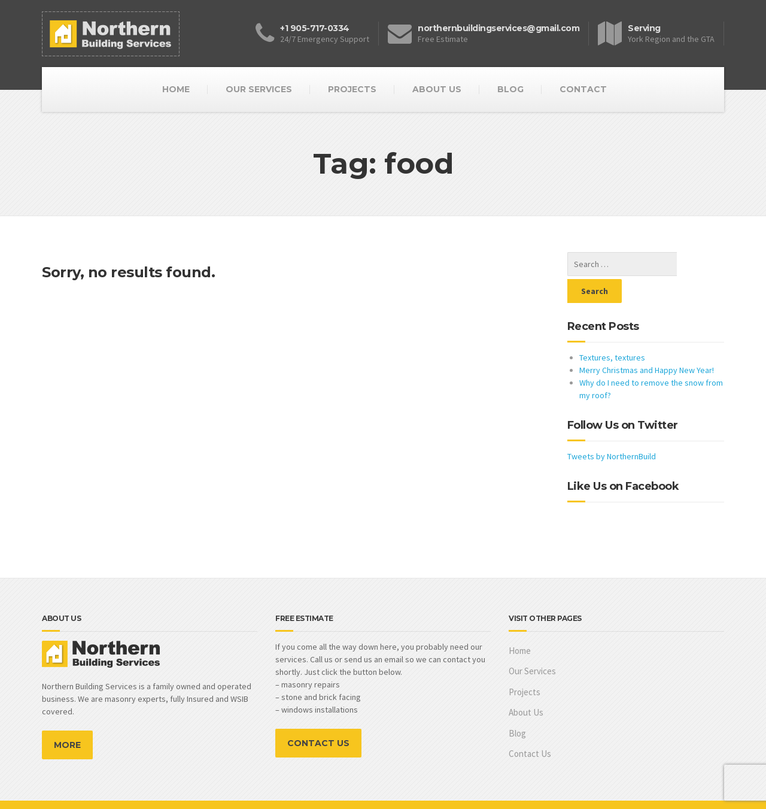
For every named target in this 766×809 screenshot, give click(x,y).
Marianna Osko (697, 791)
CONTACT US (318, 716)
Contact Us (530, 726)
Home (520, 623)
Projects (524, 665)
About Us (526, 685)
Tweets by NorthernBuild (611, 429)
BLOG (510, 89)
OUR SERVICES (259, 89)
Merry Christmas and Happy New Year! (646, 343)
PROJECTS (352, 89)
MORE (67, 718)
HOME (176, 89)
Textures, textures (612, 330)
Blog (517, 706)
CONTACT (583, 89)
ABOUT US (436, 89)
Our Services (532, 644)
